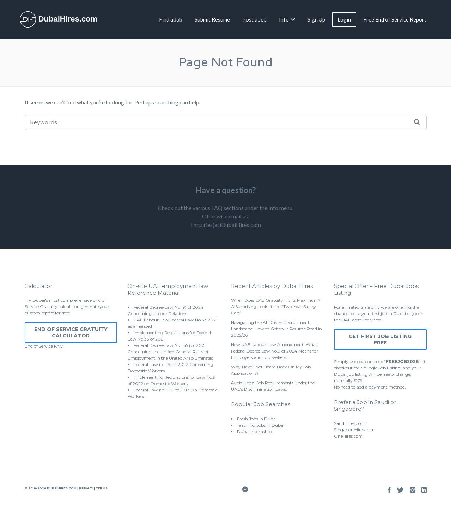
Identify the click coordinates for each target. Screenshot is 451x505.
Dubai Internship (254, 431)
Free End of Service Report (394, 19)
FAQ (58, 346)
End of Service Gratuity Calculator (71, 332)
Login (344, 19)
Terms (101, 488)
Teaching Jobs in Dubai (260, 425)
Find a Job (170, 19)
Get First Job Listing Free (380, 339)
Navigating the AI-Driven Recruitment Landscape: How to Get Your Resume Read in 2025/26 (276, 329)
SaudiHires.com (349, 423)
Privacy (86, 488)
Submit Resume (212, 19)
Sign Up (316, 19)
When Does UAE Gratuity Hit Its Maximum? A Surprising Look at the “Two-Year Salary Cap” (276, 306)
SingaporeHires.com (354, 429)
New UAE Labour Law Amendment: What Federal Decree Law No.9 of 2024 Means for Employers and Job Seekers (274, 351)
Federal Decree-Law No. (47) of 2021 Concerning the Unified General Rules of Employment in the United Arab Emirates (170, 352)
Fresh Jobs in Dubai (257, 418)
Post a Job (254, 19)
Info (284, 19)
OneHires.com (348, 436)
